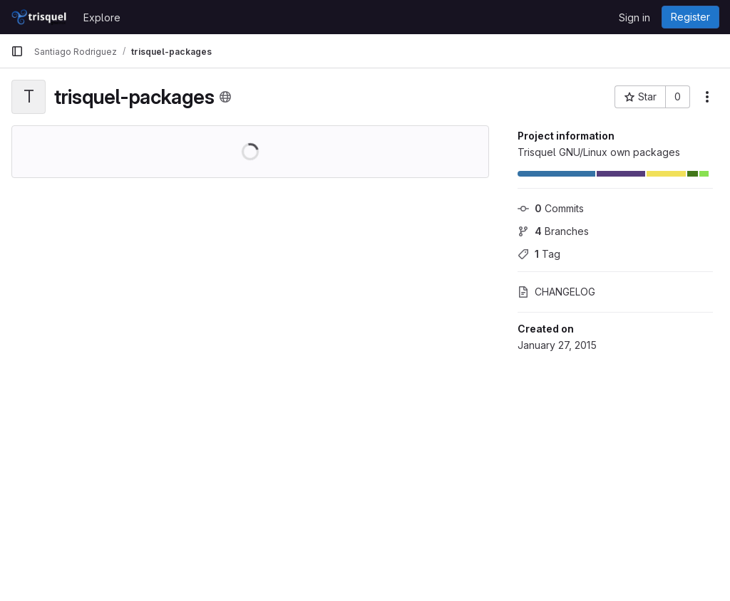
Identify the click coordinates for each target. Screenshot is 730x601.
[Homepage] (40, 17)
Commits (551, 208)
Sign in (634, 17)
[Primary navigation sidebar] (17, 51)
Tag (539, 254)
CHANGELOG (556, 292)
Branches (553, 231)
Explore (101, 17)
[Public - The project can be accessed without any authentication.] (225, 97)
